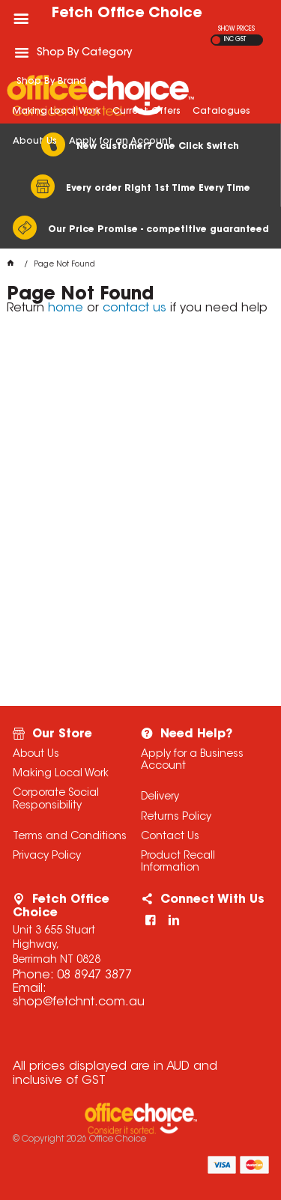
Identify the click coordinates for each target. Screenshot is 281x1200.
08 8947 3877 (94, 975)
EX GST (216, 40)
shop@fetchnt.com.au (79, 1002)
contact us (134, 308)
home (65, 308)
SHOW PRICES (236, 29)
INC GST (235, 40)
